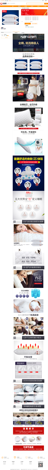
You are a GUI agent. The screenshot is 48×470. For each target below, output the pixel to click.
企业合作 (32, 6)
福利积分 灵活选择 (6, 458)
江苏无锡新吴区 (27, 14)
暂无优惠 (26, 13)
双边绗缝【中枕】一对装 (28, 18)
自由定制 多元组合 (19, 458)
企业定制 (25, 6)
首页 (12, 6)
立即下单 (27, 23)
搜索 (46, 3)
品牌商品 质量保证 (30, 458)
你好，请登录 (6, 0)
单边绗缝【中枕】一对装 (28, 19)
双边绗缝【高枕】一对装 (35, 18)
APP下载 (45, 6)
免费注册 (10, 0)
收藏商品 (27, 25)
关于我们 (38, 6)
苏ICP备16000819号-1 (35, 469)
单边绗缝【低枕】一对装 (35, 19)
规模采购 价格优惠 (42, 458)
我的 (42, 0)
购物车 (46, 0)
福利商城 (19, 6)
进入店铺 (6, 37)
